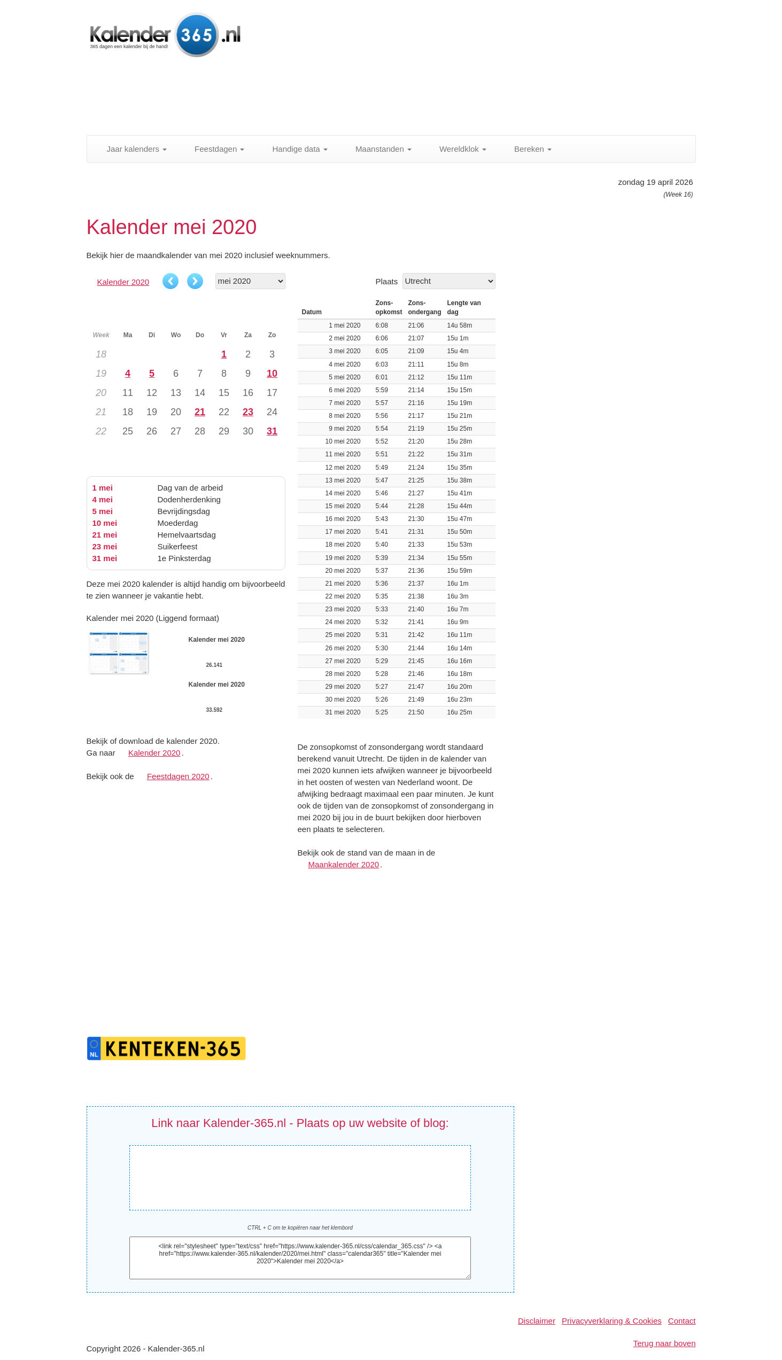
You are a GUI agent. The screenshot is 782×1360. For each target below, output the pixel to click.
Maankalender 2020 (344, 864)
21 (200, 412)
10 (272, 373)
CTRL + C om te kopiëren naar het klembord (300, 1228)
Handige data (293, 148)
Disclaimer (536, 1320)
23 (248, 412)
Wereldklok (457, 148)
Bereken (527, 148)
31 (272, 431)
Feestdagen (213, 148)
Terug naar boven (664, 1343)
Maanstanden (378, 148)
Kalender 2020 (123, 281)
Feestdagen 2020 (178, 776)
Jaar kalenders (131, 148)
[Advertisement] (346, 99)
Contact (682, 1320)
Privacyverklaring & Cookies (612, 1320)
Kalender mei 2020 (296, 1169)
